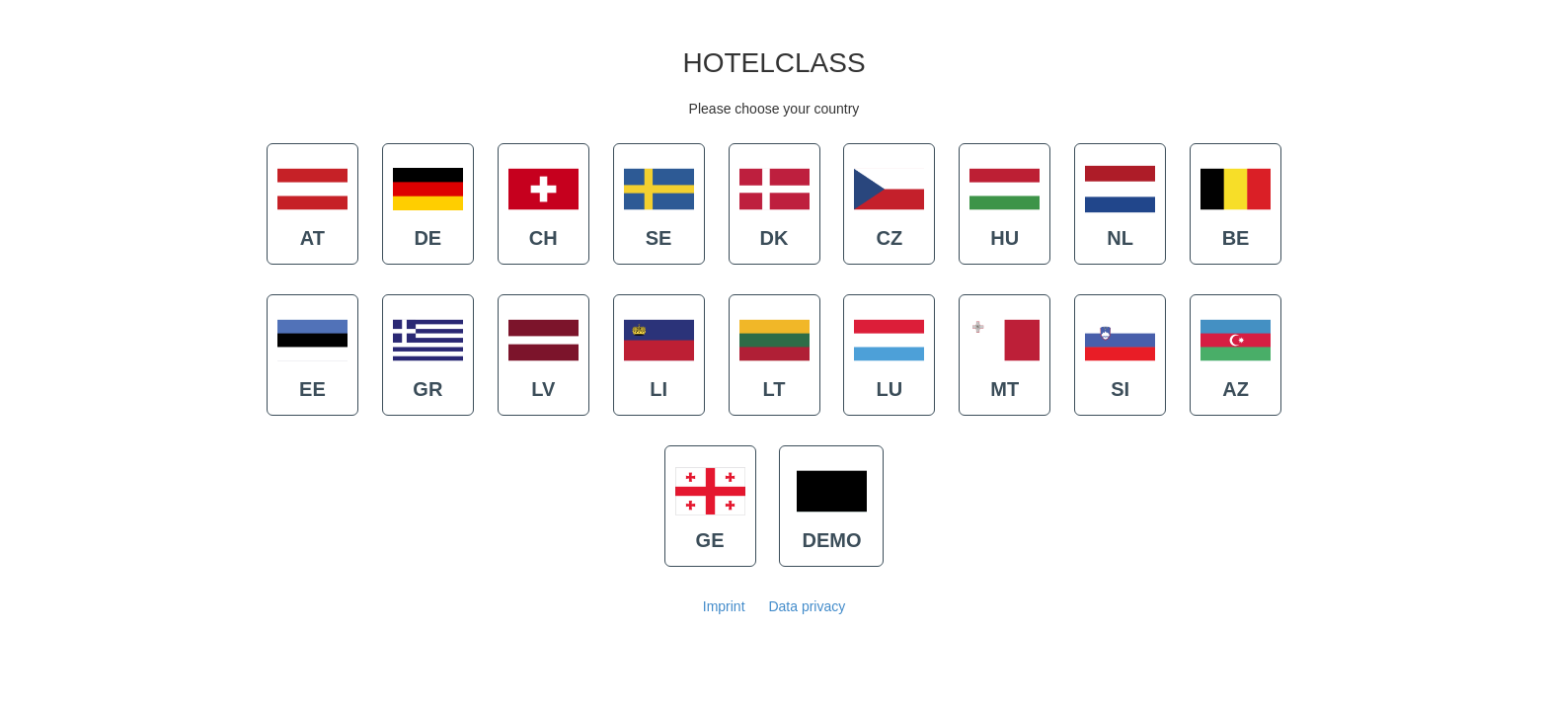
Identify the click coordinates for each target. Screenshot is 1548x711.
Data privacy (806, 606)
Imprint (724, 606)
